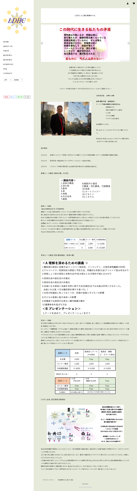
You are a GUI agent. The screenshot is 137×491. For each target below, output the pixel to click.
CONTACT (7, 73)
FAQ (5, 69)
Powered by (85, 487)
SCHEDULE (8, 64)
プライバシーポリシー (49, 480)
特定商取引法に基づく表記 (65, 480)
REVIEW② (7, 60)
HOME (6, 42)
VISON (6, 51)
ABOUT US (7, 46)
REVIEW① (7, 55)
